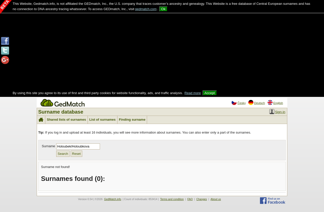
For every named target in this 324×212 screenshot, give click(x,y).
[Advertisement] (162, 52)
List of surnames (102, 119)
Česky (239, 102)
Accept (210, 93)
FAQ (190, 199)
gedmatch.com (145, 9)
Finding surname (132, 119)
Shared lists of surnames (66, 119)
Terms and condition (172, 199)
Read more (193, 93)
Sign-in (277, 111)
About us (216, 199)
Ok (163, 9)
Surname (48, 146)
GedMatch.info (112, 199)
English (275, 102)
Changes (201, 199)
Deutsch (256, 102)
